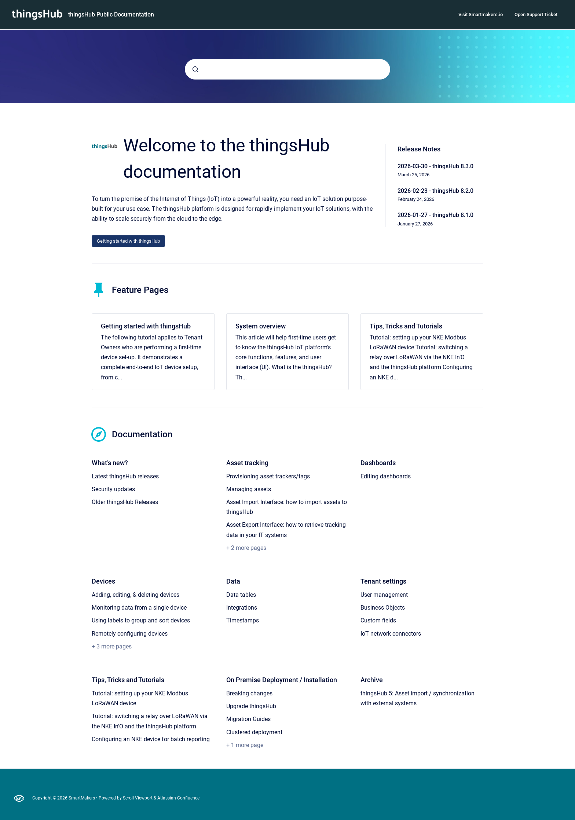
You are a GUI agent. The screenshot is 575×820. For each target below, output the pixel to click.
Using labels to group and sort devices (141, 620)
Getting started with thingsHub (128, 241)
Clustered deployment (254, 732)
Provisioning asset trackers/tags (268, 476)
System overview (260, 326)
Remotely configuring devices (130, 633)
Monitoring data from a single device (139, 607)
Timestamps (242, 620)
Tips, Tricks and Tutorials (406, 326)
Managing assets (248, 489)
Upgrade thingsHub (251, 706)
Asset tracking (247, 463)
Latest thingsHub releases (125, 476)
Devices (103, 581)
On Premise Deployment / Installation (281, 680)
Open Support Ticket (535, 14)
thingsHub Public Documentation (111, 14)
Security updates (113, 489)
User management (384, 594)
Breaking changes (249, 693)
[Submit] (195, 69)
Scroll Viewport (138, 798)
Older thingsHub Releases (125, 502)
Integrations (241, 607)
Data (233, 581)
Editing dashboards (385, 476)
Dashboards (378, 463)
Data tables (241, 594)
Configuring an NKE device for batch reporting (151, 739)
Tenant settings (383, 581)
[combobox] (287, 69)
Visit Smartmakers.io (480, 14)
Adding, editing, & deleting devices (135, 594)
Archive (371, 680)
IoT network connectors (390, 633)
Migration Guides (248, 719)
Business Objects (382, 607)
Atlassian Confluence (178, 798)
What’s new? (110, 463)
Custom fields (378, 620)
